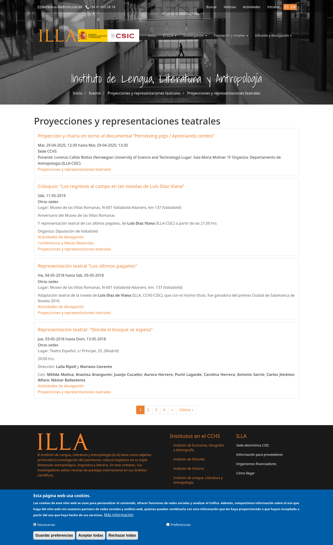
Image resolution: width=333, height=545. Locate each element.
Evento (95, 93)
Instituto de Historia (189, 468)
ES (286, 7)
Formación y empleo (231, 35)
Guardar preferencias (54, 537)
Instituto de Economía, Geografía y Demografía (199, 447)
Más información (118, 516)
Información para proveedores (259, 454)
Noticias (230, 7)
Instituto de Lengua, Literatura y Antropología (198, 480)
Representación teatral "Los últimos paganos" (87, 266)
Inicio (152, 35)
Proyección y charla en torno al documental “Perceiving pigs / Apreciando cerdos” (126, 136)
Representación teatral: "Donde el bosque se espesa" (95, 329)
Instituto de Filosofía (189, 459)
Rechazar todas (122, 537)
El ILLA (169, 35)
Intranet (273, 7)
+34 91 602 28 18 (102, 7)
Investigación (195, 35)
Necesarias (46, 526)
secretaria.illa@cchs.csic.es (62, 7)
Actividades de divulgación (61, 237)
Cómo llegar (245, 473)
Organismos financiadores (256, 464)
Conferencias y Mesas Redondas (66, 243)
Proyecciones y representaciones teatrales (144, 93)
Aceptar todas (90, 537)
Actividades (251, 7)
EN (293, 7)
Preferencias (181, 526)
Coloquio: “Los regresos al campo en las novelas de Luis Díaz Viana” (111, 186)
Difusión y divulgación (273, 35)
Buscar (211, 7)
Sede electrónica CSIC (252, 445)
